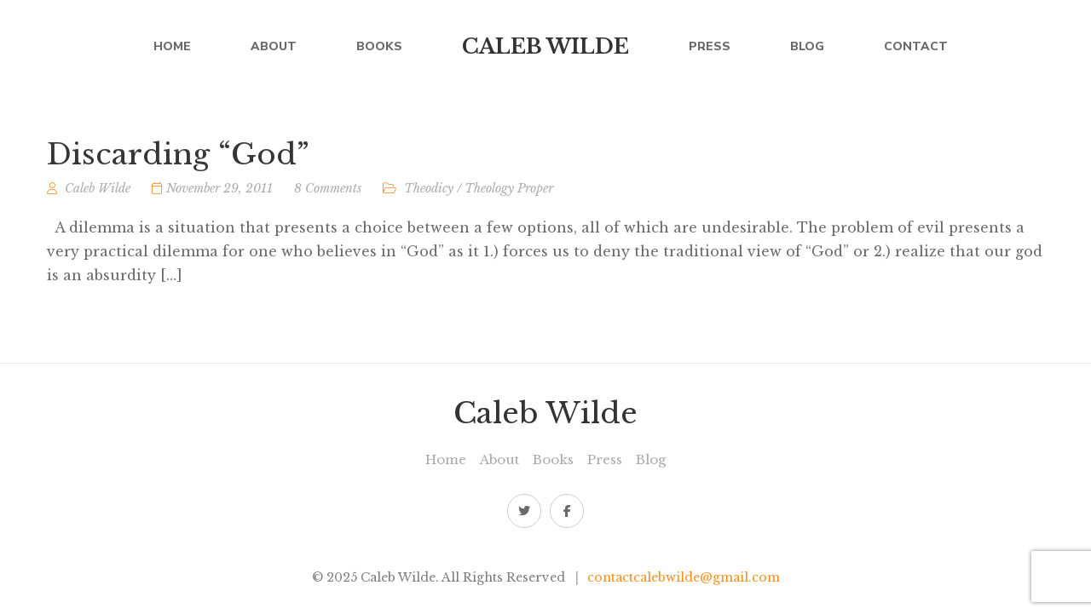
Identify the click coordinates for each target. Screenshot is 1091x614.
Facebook (567, 511)
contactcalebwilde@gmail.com (683, 577)
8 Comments (327, 192)
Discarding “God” (178, 158)
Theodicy (428, 192)
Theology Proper (509, 192)
